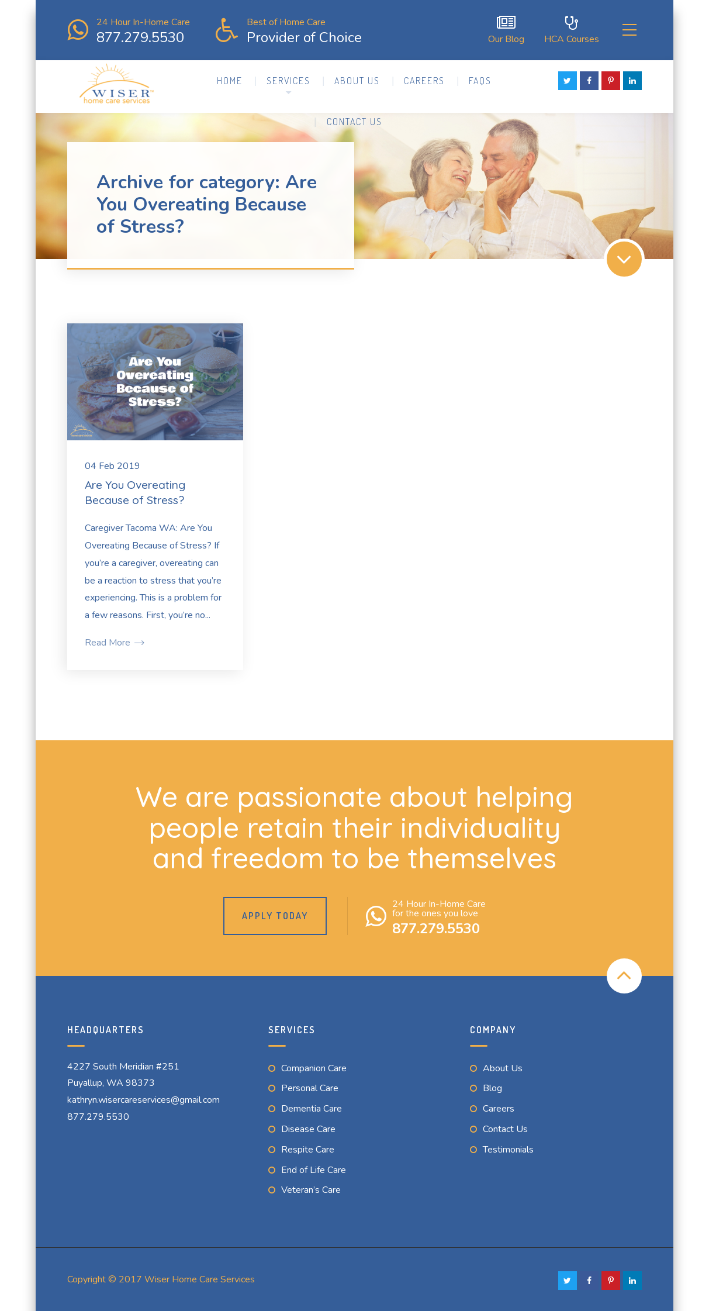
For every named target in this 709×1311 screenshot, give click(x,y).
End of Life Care (313, 1167)
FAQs (480, 78)
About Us (357, 78)
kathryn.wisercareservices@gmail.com (143, 1098)
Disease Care (308, 1126)
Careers (424, 78)
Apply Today (275, 913)
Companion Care (314, 1066)
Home (230, 78)
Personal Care (309, 1086)
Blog (492, 1086)
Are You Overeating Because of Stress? (135, 490)
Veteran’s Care (311, 1188)
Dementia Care (311, 1106)
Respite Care (307, 1147)
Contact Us (354, 119)
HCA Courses (562, 29)
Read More (114, 640)
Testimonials (508, 1147)
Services (288, 78)
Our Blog (497, 29)
